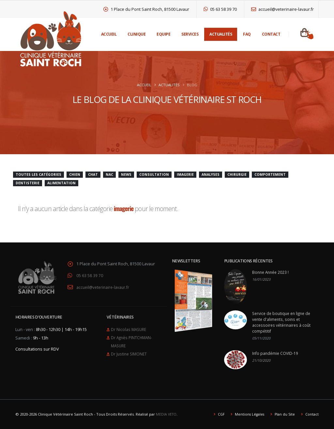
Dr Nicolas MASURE (129, 328)
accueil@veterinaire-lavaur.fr (282, 9)
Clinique (136, 34)
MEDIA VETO (166, 414)
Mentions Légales (247, 414)
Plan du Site (284, 414)
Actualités (220, 34)
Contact (271, 34)
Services (189, 34)
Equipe (163, 34)
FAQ (247, 34)
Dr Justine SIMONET (130, 352)
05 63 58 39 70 (220, 9)
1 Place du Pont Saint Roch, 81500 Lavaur (146, 9)
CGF (218, 414)
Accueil (109, 34)
